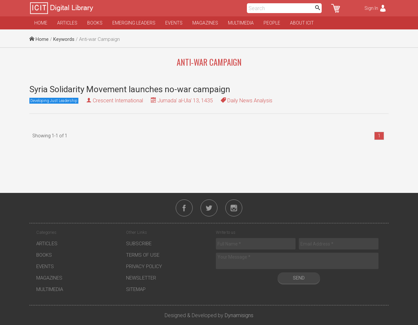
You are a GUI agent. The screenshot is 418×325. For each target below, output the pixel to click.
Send (299, 278)
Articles (67, 23)
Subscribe (139, 244)
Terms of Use (142, 255)
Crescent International (118, 100)
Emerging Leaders (133, 23)
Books (95, 23)
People (272, 23)
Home (40, 23)
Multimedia (241, 23)
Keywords (63, 39)
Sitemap (136, 289)
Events (174, 23)
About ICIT (302, 23)
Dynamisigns (239, 315)
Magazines (205, 23)
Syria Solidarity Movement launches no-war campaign (129, 89)
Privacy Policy (144, 266)
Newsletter (141, 278)
